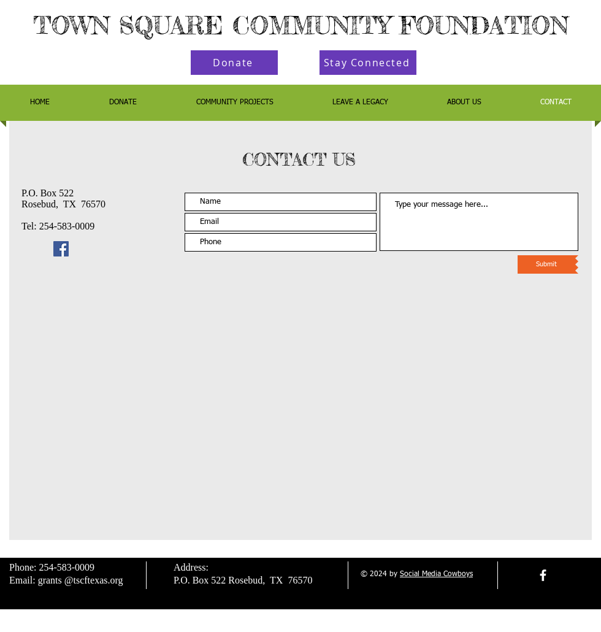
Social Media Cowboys (436, 574)
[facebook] (543, 575)
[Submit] (546, 264)
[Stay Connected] (368, 62)
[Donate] (234, 62)
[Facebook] (61, 248)
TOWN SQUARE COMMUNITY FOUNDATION (300, 25)
